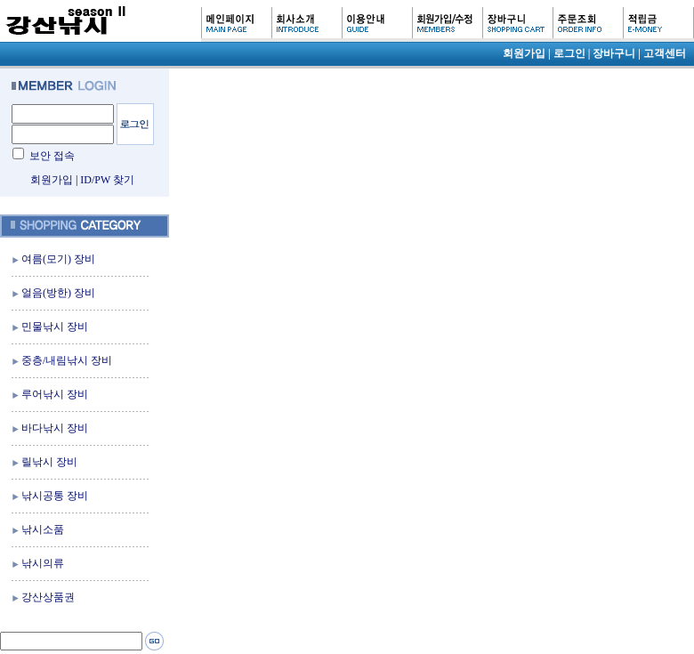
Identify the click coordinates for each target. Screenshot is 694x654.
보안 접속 (52, 155)
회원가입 (51, 180)
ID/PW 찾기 (107, 180)
